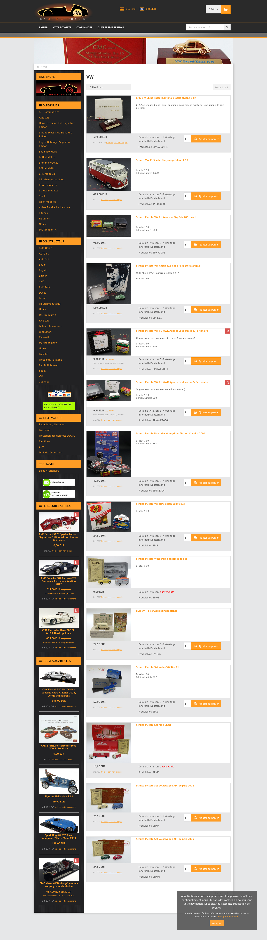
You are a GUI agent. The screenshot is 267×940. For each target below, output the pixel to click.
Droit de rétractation (50, 452)
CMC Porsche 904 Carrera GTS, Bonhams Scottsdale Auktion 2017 (59, 581)
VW (41, 376)
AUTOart (44, 253)
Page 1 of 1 (221, 87)
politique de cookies (227, 916)
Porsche (43, 354)
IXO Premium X (48, 315)
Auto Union (45, 248)
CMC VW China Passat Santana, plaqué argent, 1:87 (166, 98)
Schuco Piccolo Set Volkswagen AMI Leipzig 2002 (165, 785)
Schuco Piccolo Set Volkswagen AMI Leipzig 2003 (165, 839)
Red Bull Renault (49, 365)
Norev (42, 348)
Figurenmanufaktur (50, 303)
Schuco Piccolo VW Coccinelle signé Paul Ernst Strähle (168, 265)
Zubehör (44, 382)
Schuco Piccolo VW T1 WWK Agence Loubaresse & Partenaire (172, 331)
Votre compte (62, 27)
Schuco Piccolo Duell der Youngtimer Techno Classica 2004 (170, 433)
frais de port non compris (62, 550)
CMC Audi (44, 287)
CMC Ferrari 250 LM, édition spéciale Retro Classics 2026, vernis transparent (59, 692)
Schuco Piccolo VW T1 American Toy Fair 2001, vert (166, 217)
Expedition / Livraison (52, 424)
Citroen (43, 275)
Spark (42, 370)
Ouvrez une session (111, 27)
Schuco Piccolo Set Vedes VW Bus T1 (157, 667)
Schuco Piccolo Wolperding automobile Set (161, 559)
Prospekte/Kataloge (50, 359)
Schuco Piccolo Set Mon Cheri (153, 725)
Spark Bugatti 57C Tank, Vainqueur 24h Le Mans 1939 (59, 836)
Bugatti (43, 270)
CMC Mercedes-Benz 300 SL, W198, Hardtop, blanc (58, 631)
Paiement (44, 430)
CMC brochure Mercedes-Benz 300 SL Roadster (58, 747)
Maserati (44, 337)
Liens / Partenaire (49, 470)
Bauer (42, 264)
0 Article (213, 9)
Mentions (44, 441)
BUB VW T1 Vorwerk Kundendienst (156, 611)
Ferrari (42, 298)
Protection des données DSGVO (57, 435)
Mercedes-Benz (48, 342)
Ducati (42, 292)
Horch (42, 309)
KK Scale (44, 320)
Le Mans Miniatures (50, 326)
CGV (41, 446)
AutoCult (44, 259)
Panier (43, 27)
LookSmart (45, 331)
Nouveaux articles (55, 661)
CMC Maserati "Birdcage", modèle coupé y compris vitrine (59, 885)
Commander (84, 27)
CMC (41, 281)
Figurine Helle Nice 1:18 (59, 796)
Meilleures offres (55, 506)
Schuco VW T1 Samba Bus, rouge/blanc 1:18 (162, 160)
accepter (217, 923)
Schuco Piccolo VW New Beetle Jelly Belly (160, 504)
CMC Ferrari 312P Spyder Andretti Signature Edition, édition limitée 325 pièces (58, 537)
